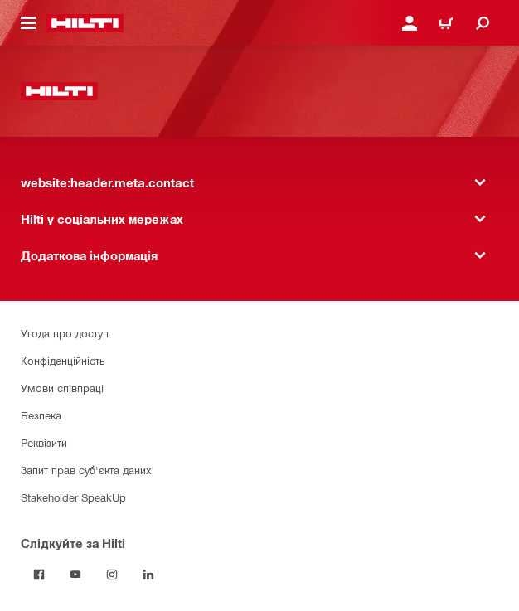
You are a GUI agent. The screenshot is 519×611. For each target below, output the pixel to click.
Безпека (41, 415)
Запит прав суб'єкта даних (86, 469)
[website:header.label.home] (85, 23)
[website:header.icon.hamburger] (28, 23)
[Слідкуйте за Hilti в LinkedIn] (148, 574)
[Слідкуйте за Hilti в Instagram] (112, 574)
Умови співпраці (62, 387)
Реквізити (44, 442)
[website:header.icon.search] (482, 23)
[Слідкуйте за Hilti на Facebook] (39, 574)
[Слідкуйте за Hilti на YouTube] (75, 574)
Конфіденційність (63, 360)
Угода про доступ (65, 333)
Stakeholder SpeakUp (73, 497)
